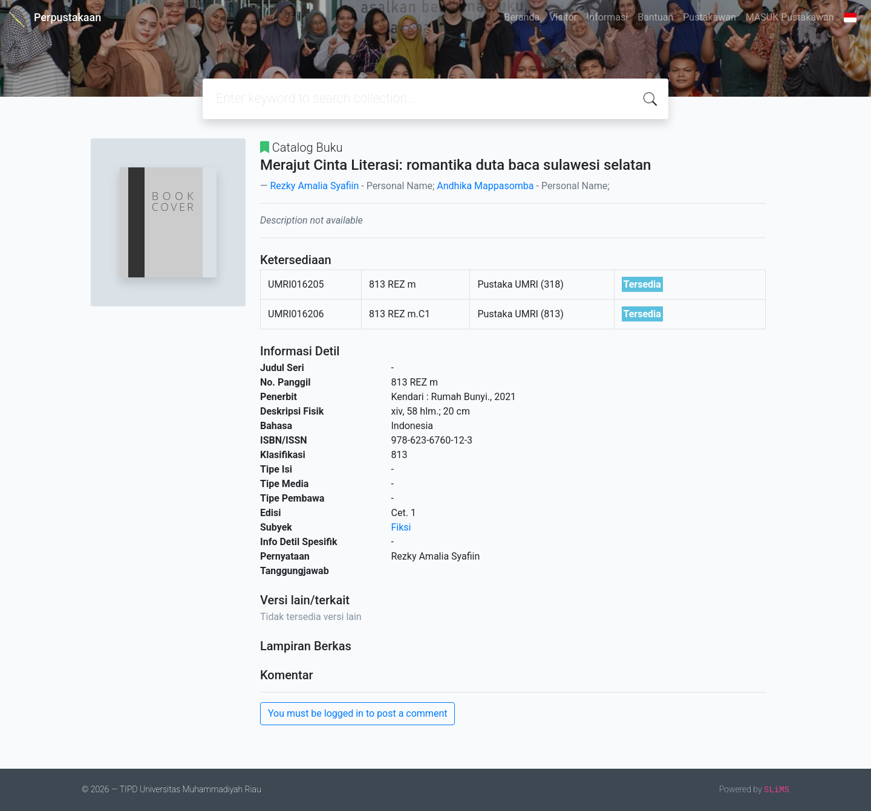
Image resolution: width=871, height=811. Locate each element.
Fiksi (401, 527)
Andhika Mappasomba (485, 186)
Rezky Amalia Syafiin (314, 186)
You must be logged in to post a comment (357, 713)
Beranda (522, 17)
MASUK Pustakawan (790, 17)
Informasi (607, 17)
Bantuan (655, 17)
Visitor (563, 17)
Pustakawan (709, 17)
